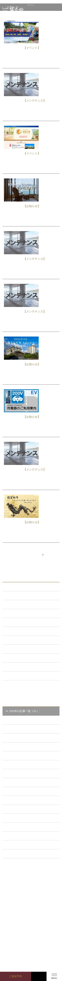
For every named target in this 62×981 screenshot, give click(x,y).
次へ (35, 562)
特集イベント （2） (19, 675)
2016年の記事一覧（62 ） (22, 835)
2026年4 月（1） (19, 720)
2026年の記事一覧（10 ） (22, 711)
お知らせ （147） (18, 595)
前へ (14, 555)
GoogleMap (32, 935)
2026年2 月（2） (19, 737)
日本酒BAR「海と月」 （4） (24, 631)
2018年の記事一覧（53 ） (22, 817)
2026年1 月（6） (19, 746)
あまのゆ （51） (17, 640)
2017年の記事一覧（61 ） (22, 826)
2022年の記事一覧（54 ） (22, 782)
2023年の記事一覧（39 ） (22, 773)
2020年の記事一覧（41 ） (22, 800)
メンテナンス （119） (20, 613)
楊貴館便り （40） (18, 666)
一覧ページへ (31, 686)
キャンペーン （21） (20, 622)
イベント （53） (17, 657)
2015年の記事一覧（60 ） (22, 844)
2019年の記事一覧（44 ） (22, 809)
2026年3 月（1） (19, 728)
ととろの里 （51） (18, 648)
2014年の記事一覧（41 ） (22, 853)
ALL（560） (15, 586)
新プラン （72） (17, 604)
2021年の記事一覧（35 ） (22, 791)
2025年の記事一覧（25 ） (22, 755)
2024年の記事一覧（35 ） (22, 764)
